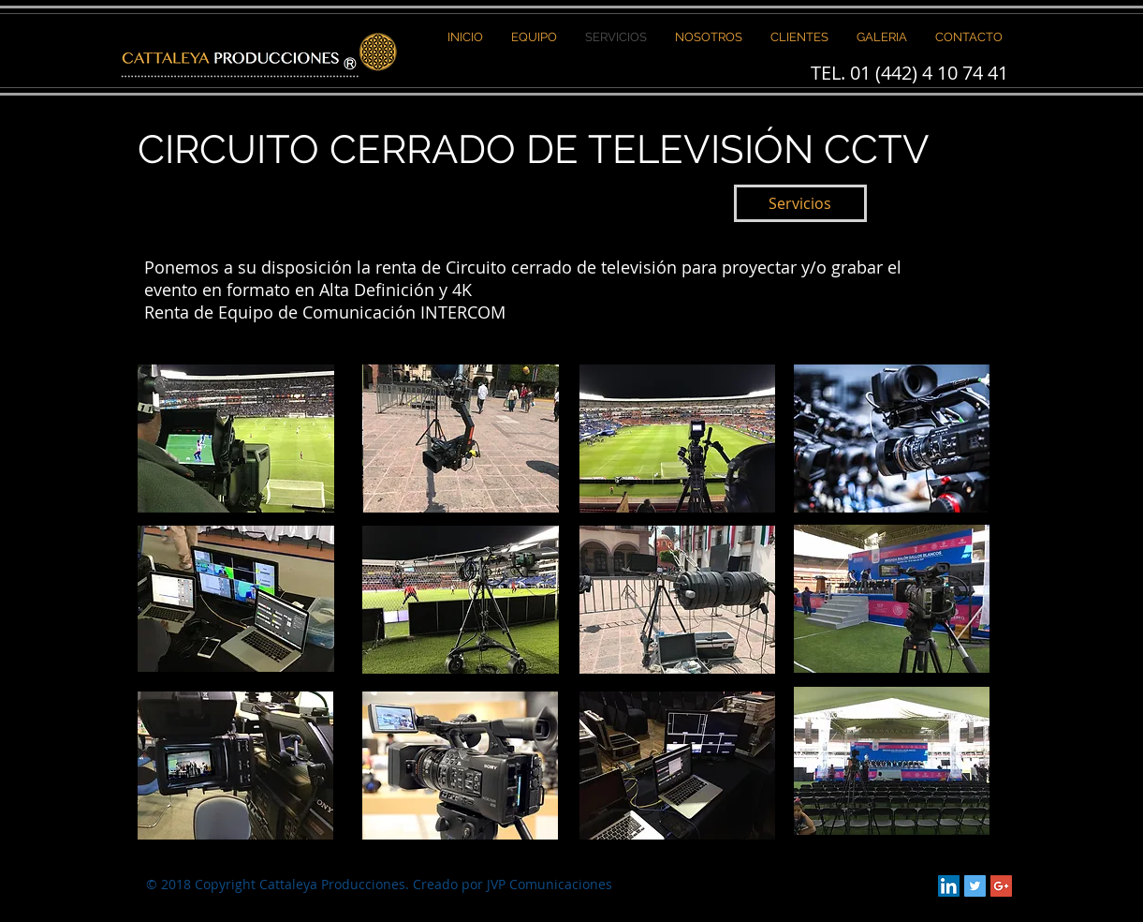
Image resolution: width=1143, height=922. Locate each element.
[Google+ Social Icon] (1001, 886)
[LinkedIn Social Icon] (949, 886)
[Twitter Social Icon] (975, 886)
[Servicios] (800, 203)
